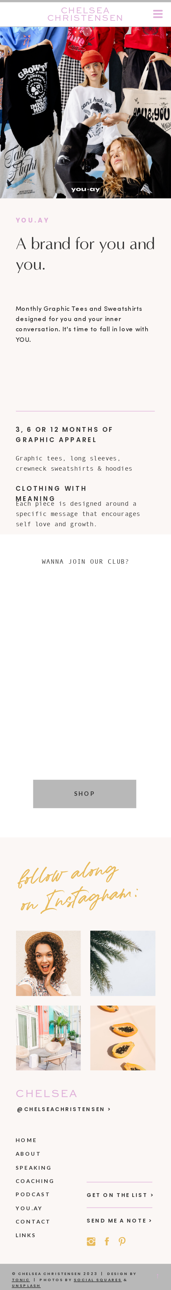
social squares (98, 1279)
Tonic (21, 1279)
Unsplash (26, 1286)
